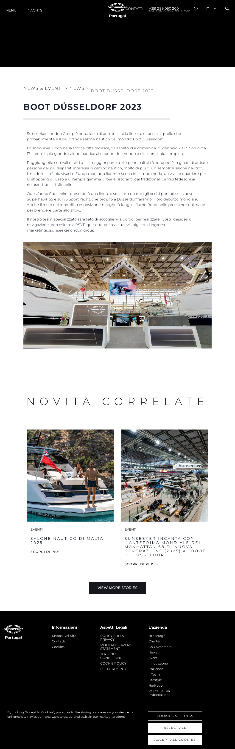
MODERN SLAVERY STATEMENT (115, 647)
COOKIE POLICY (113, 663)
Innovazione (158, 663)
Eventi (153, 658)
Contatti (134, 8)
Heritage (155, 685)
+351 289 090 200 (169, 8)
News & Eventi (43, 88)
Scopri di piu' (45, 552)
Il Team (154, 674)
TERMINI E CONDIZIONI (110, 656)
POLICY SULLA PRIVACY (112, 638)
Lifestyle (155, 680)
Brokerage (156, 636)
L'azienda (155, 669)
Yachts (35, 10)
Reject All (175, 732)
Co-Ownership (159, 647)
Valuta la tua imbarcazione (159, 693)
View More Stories (117, 588)
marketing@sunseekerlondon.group (61, 230)
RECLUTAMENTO (114, 669)
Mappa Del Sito (64, 636)
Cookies (58, 647)
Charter (154, 641)
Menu (11, 10)
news (152, 652)
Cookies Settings (175, 720)
